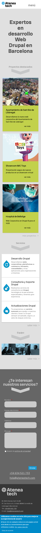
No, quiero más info (21, 527)
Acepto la (19, 453)
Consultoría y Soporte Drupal (23, 283)
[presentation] (21, 460)
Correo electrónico (12, 410)
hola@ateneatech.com (22, 479)
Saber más (32, 325)
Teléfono (7, 421)
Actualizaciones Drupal (23, 305)
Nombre (8, 400)
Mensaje (8, 431)
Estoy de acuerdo (7, 530)
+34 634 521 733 (20, 474)
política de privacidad (23, 453)
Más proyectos (29, 235)
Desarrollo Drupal (20, 258)
